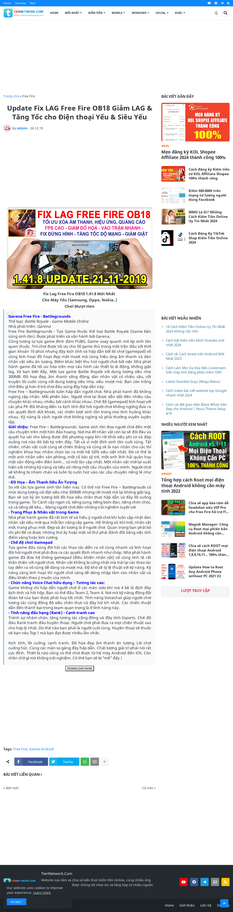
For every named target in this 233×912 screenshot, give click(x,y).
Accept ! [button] (16, 901)
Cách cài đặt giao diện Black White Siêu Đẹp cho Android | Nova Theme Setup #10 (196, 409)
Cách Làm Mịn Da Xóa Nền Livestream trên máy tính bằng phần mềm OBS (196, 370)
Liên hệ (205, 905)
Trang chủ (11, 96)
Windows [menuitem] (139, 13)
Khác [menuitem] (178, 13)
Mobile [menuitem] (117, 13)
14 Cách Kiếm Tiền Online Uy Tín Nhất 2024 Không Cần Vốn (195, 328)
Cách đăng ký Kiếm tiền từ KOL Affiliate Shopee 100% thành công (209, 173)
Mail (32, 3)
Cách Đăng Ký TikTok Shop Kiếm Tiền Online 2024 (208, 237)
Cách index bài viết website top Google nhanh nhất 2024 (196, 392)
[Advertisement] (116, 57)
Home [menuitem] (54, 13)
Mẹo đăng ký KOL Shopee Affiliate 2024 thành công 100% (193, 154)
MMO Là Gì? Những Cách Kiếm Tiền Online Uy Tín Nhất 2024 (208, 216)
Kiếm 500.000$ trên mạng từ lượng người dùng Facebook (207, 195)
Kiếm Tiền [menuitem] (95, 13)
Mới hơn (12, 788)
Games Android (41, 749)
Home (7, 3)
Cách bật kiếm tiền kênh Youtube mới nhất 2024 (195, 342)
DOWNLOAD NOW (79, 668)
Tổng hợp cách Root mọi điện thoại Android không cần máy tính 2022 (193, 485)
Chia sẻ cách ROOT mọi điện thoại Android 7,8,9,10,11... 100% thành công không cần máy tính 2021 (208, 550)
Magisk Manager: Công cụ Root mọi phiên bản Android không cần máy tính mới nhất (208, 529)
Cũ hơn (147, 788)
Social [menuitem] (161, 13)
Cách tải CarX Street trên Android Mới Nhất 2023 (195, 356)
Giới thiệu (187, 905)
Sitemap (20, 3)
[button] (216, 13)
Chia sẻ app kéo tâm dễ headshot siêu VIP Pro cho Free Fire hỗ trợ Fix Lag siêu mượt (209, 507)
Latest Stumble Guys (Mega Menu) (193, 381)
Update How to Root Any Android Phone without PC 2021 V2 (206, 571)
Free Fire (28, 96)
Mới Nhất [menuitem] (72, 13)
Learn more (42, 892)
